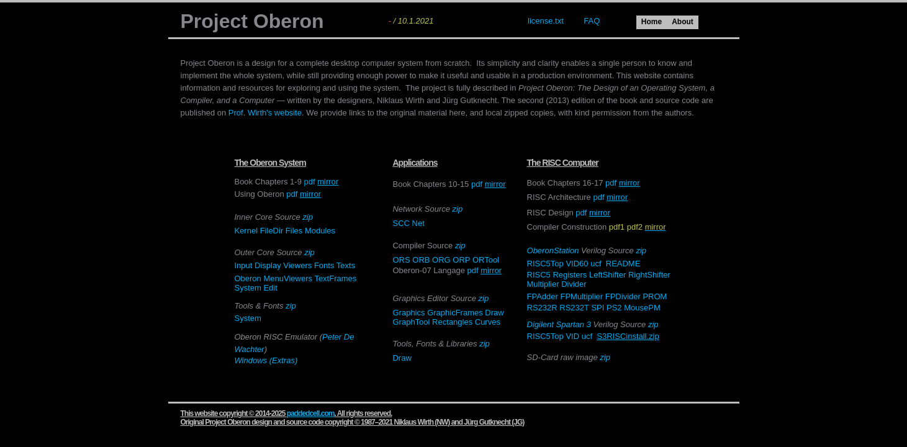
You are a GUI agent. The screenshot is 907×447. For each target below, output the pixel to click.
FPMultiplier (582, 296)
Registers (570, 274)
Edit (270, 287)
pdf (309, 181)
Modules (320, 230)
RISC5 (539, 274)
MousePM (642, 307)
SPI (597, 307)
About (682, 21)
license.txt (546, 20)
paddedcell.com (311, 413)
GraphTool (411, 322)
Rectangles (453, 322)
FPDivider (623, 296)
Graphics (408, 312)
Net (418, 223)
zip (307, 217)
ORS (401, 259)
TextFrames (335, 278)
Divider (573, 284)
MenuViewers (287, 278)
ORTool (485, 259)
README (623, 263)
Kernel (246, 230)
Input (243, 265)
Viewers (297, 265)
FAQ (592, 20)
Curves (487, 322)
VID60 (577, 263)
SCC (400, 223)
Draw (494, 312)
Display (268, 265)
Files (294, 230)
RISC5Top (545, 263)
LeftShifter (607, 274)
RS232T (574, 307)
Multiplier (543, 284)
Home (651, 21)
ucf (595, 263)
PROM (655, 296)
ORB (421, 259)
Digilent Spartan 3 (559, 324)
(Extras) (283, 360)
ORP (461, 259)
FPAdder (542, 296)
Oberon (247, 278)
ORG (441, 259)
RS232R (542, 307)
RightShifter (649, 274)
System (247, 287)
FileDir (272, 230)
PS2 (614, 307)
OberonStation (553, 250)
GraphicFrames (455, 312)
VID (572, 336)
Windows (250, 360)
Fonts (324, 265)
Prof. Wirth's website (265, 112)
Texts (345, 265)
